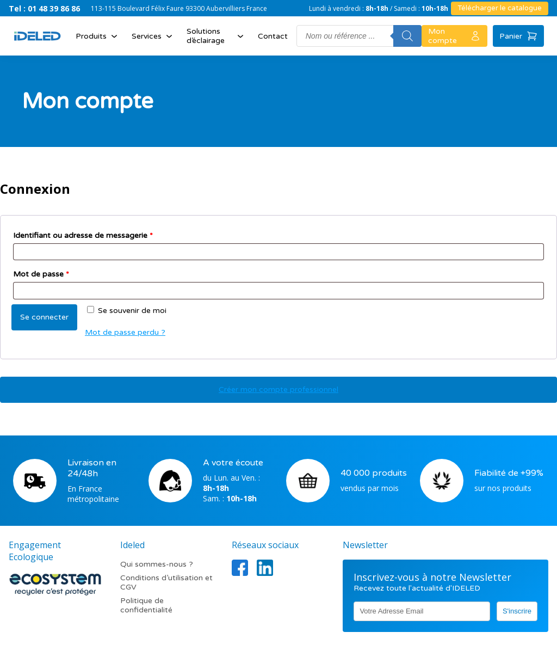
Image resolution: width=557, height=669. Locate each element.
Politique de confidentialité (146, 605)
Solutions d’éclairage (216, 36)
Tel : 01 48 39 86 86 (44, 8)
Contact (273, 36)
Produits (98, 35)
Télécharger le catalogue (499, 8)
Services (153, 35)
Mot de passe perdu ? (125, 332)
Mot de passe (41, 274)
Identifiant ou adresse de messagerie (83, 235)
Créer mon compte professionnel (278, 389)
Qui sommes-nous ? (156, 564)
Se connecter (44, 317)
